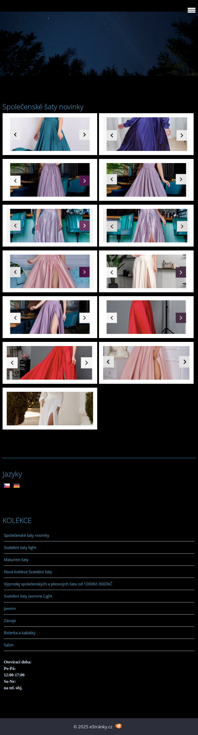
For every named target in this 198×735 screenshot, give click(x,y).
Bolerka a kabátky (20, 632)
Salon (9, 644)
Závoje (10, 620)
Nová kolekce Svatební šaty (28, 571)
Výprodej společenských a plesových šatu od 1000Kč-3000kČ (58, 583)
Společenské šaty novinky (26, 535)
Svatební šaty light (20, 547)
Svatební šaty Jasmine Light (28, 596)
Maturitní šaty (16, 559)
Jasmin (10, 608)
